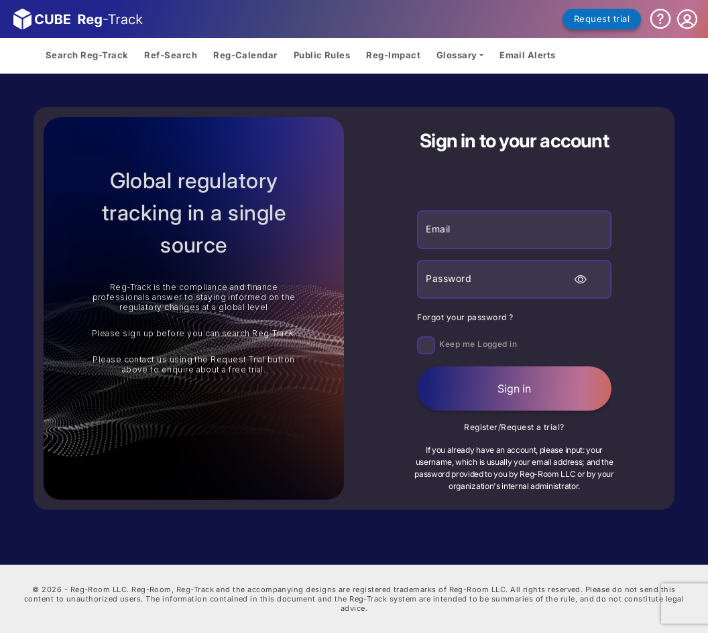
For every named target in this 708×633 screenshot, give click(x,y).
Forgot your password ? (465, 317)
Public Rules (322, 55)
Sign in (514, 388)
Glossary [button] (456, 55)
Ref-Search (170, 55)
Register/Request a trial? (514, 427)
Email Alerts (527, 55)
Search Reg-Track (87, 55)
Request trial (602, 18)
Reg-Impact (393, 55)
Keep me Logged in (478, 344)
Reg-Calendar (245, 55)
